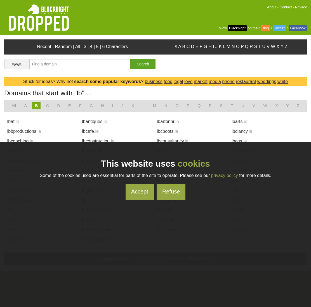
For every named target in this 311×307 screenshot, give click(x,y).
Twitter (279, 28)
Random (63, 46)
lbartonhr (168, 121)
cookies (194, 164)
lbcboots (167, 131)
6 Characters (115, 46)
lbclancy (242, 131)
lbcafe (90, 131)
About (271, 7)
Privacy (301, 7)
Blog (265, 28)
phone (228, 81)
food (168, 81)
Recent (44, 46)
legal (178, 81)
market (201, 81)
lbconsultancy (173, 141)
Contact (286, 7)
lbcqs (239, 141)
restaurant (246, 81)
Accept (139, 191)
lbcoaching (20, 141)
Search (143, 64)
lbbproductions (24, 131)
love (188, 81)
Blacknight (237, 28)
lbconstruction (98, 141)
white (282, 81)
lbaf (13, 121)
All (77, 46)
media (215, 81)
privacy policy (224, 175)
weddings (266, 81)
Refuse (171, 191)
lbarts (239, 121)
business (153, 81)
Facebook (297, 28)
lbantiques (94, 121)
